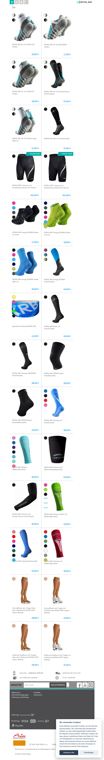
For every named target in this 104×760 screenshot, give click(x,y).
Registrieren (58, 685)
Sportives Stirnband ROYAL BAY (24, 326)
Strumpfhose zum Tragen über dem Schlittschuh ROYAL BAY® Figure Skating (23, 610)
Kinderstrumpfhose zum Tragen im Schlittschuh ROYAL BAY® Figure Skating (57, 657)
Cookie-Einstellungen (23, 754)
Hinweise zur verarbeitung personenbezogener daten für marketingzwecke (43, 749)
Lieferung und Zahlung (20, 697)
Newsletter (16, 685)
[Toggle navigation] (12, 2)
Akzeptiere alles (68, 752)
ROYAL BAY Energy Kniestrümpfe (24, 561)
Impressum (38, 695)
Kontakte (37, 693)
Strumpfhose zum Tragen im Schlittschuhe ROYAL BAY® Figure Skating (56, 610)
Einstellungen (89, 752)
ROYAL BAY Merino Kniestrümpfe (56, 139)
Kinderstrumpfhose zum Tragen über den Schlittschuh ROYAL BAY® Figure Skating (25, 657)
